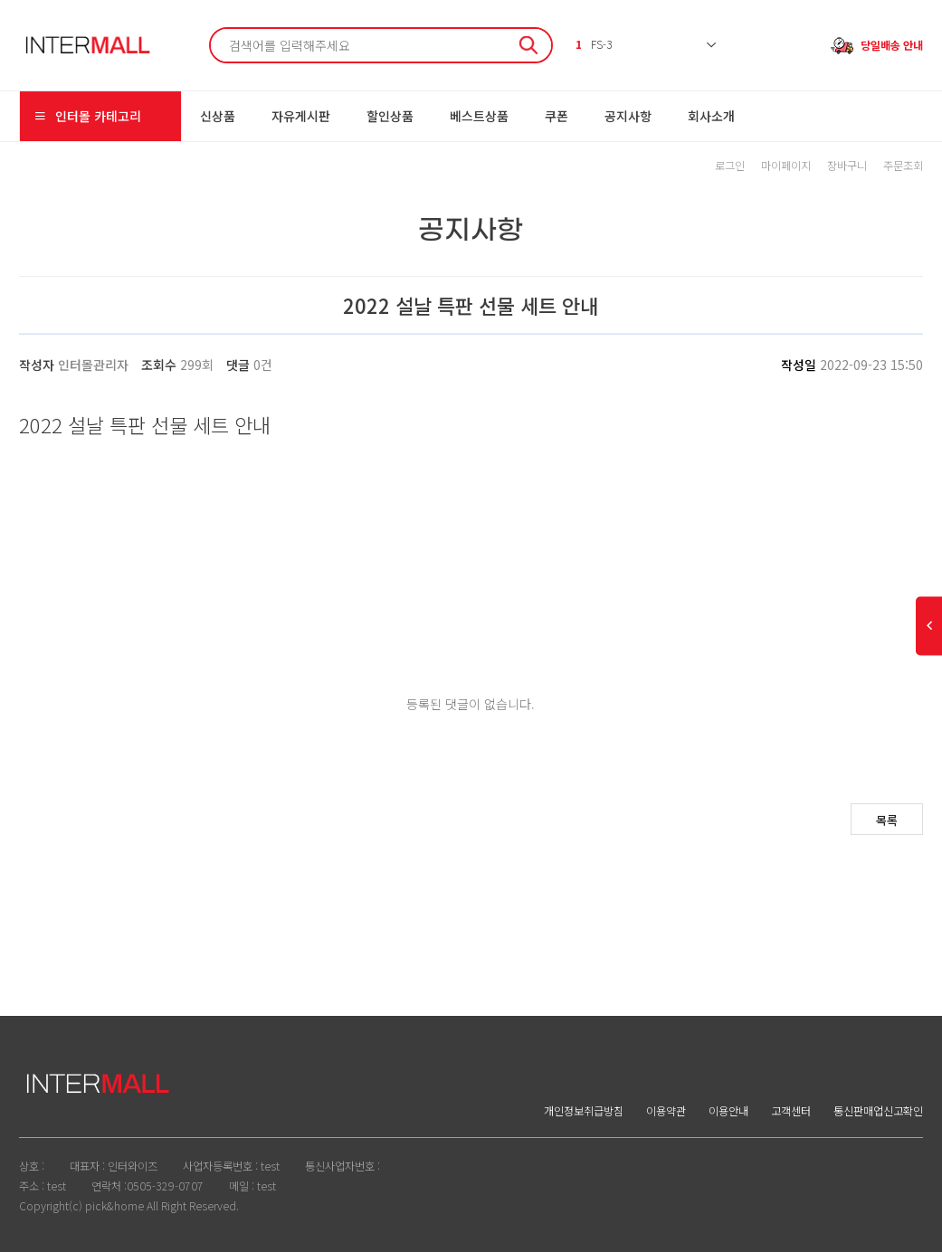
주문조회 (903, 165)
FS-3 (594, 44)
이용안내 (728, 1111)
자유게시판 (300, 116)
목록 (887, 820)
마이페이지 (786, 165)
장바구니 (847, 165)
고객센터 (791, 1111)
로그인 (730, 165)
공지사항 (628, 116)
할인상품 (390, 116)
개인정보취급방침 (583, 1111)
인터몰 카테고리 (87, 116)
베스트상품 (479, 116)
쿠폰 (556, 116)
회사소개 (711, 116)
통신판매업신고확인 (878, 1111)
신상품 (217, 116)
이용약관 (666, 1111)
